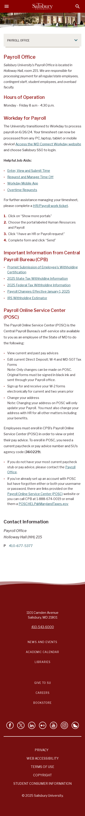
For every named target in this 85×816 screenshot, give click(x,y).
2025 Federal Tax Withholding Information (38, 285)
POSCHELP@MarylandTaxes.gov (43, 504)
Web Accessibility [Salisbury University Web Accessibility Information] (43, 758)
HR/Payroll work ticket (50, 206)
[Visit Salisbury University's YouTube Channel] (53, 725)
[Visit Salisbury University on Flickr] (42, 725)
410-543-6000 (42, 627)
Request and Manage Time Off (30, 177)
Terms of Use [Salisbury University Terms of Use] (42, 767)
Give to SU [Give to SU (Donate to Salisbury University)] (42, 683)
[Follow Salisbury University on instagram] (64, 725)
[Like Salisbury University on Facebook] (10, 725)
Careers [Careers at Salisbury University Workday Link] (43, 693)
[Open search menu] (77, 6)
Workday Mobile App (22, 183)
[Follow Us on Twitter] (20, 725)
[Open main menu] (7, 6)
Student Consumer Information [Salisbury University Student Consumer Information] (42, 783)
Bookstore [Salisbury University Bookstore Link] (42, 702)
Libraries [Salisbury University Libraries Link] (43, 662)
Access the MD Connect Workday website (48, 144)
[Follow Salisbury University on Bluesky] (75, 725)
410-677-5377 (21, 546)
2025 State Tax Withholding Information (37, 278)
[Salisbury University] (42, 6)
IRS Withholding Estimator (27, 298)
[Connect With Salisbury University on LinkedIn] (31, 725)
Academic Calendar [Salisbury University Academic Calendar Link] (42, 652)
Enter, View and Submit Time (28, 170)
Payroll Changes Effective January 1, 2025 (38, 291)
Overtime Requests (22, 190)
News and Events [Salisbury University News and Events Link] (42, 642)
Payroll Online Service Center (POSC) (35, 494)
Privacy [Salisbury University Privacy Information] (42, 750)
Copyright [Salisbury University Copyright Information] (42, 775)
